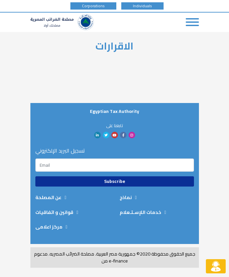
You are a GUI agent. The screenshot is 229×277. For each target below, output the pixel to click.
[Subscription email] (114, 165)
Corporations (93, 6)
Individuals (142, 6)
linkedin (97, 135)
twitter (106, 135)
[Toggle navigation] (192, 22)
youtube (114, 135)
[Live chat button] (216, 266)
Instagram (132, 135)
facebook (123, 135)
